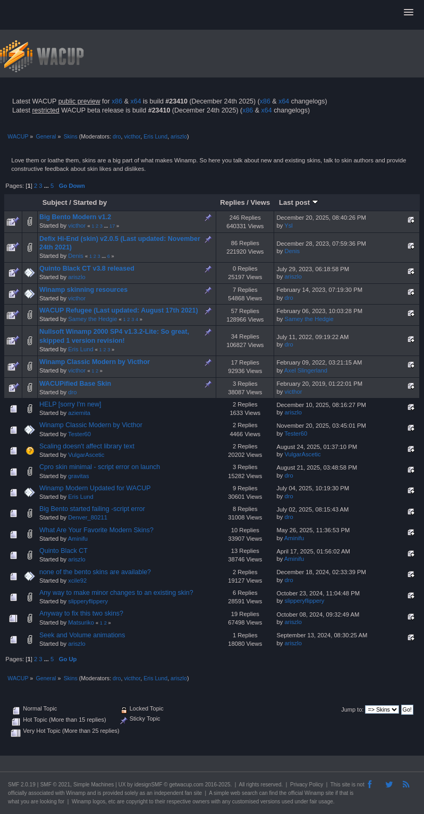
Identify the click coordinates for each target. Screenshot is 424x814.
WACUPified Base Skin (75, 383)
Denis (75, 256)
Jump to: (352, 709)
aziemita (79, 413)
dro (117, 136)
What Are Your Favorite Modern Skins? (96, 530)
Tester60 (79, 434)
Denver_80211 (87, 517)
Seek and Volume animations (82, 635)
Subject (55, 202)
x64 (135, 101)
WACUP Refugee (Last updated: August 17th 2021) (118, 310)
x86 (117, 101)
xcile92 (77, 580)
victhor (132, 136)
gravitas (78, 476)
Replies (232, 202)
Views (260, 202)
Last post (298, 202)
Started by (90, 202)
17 (112, 226)
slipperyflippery (88, 601)
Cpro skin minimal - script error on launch (99, 467)
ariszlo (179, 136)
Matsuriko (81, 622)
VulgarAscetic (86, 455)
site (346, 784)
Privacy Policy (306, 784)
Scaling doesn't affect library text (86, 446)
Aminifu (78, 538)
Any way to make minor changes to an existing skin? (116, 592)
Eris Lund (155, 136)
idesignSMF (148, 784)
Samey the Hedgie (92, 319)
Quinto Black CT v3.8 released (86, 268)
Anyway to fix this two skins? (81, 613)
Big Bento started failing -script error (92, 509)
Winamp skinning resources (83, 289)
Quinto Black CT (63, 551)
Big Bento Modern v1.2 (75, 217)
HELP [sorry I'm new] (70, 404)
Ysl (288, 225)
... (47, 186)
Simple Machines (93, 784)
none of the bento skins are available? (95, 572)
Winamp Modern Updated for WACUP (95, 488)
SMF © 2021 (55, 784)
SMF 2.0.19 (22, 784)
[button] (408, 12)
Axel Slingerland (305, 370)
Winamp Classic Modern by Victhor (94, 362)
